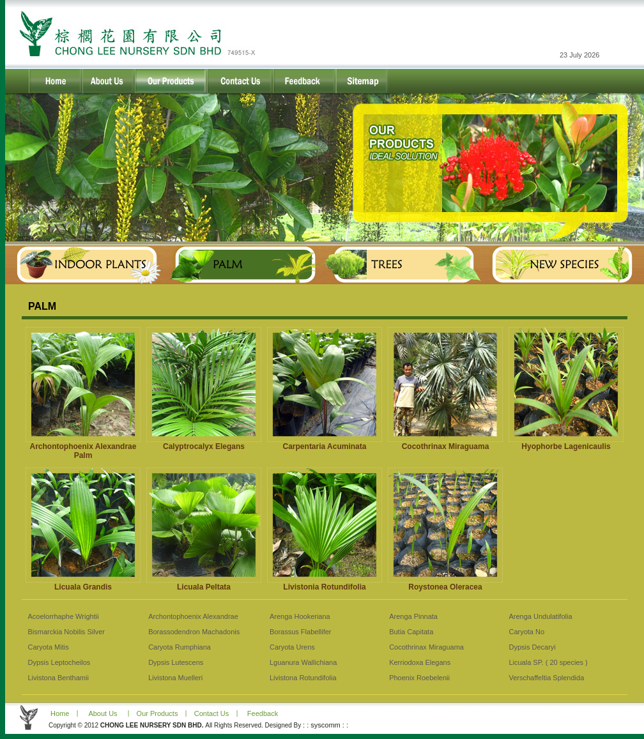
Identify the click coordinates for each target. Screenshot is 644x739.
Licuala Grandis (83, 587)
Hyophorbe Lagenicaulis (565, 446)
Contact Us (211, 713)
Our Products (157, 713)
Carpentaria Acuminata (325, 446)
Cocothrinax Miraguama (445, 446)
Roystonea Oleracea (445, 587)
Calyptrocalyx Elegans (204, 446)
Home (59, 713)
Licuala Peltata (204, 587)
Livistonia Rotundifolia (324, 587)
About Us (102, 713)
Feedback (262, 713)
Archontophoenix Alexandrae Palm (83, 451)
